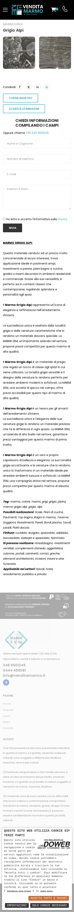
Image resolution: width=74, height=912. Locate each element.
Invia (12, 228)
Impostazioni (17, 905)
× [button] (69, 830)
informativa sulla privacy (19, 891)
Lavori (6, 716)
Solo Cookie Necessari (49, 905)
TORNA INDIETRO (20, 98)
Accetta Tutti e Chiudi (48, 898)
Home (7, 704)
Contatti (8, 728)
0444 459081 (14, 670)
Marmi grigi (13, 24)
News (6, 722)
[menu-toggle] (5, 10)
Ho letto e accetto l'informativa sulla (36, 219)
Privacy (62, 219)
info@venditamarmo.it (24, 675)
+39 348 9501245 (37, 133)
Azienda (8, 710)
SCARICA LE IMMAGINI (24, 109)
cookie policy (46, 891)
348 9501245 (14, 665)
